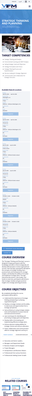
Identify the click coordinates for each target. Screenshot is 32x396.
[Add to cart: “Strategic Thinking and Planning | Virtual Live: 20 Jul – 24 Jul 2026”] (10, 190)
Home (3, 26)
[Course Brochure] (13, 248)
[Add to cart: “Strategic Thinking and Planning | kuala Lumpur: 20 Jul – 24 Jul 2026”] (10, 164)
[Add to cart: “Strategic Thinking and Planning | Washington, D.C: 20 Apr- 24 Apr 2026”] (10, 114)
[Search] (30, 1)
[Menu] (30, 6)
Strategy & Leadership (12, 26)
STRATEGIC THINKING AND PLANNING (11, 27)
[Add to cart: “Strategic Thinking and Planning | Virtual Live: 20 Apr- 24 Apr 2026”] (10, 139)
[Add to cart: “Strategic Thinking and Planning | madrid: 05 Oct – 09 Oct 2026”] (10, 215)
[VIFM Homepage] (9, 6)
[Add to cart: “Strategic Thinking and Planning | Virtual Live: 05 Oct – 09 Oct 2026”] (10, 241)
